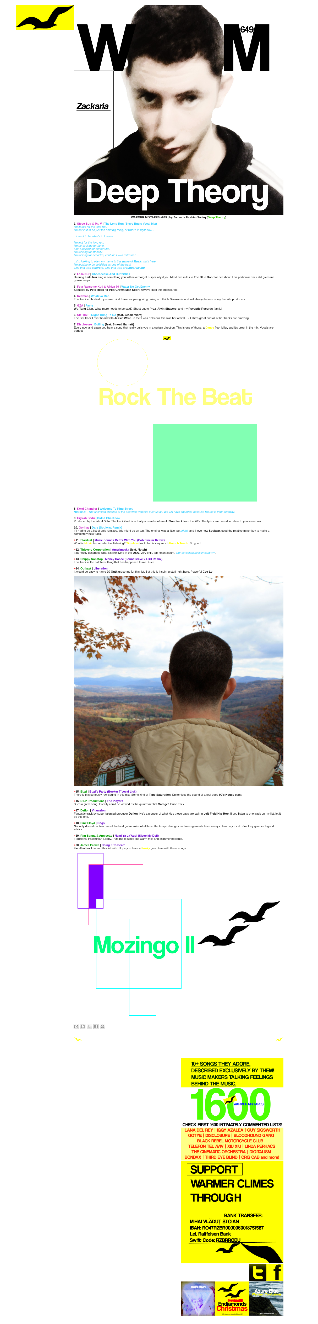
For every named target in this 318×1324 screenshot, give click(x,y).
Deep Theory (216, 217)
